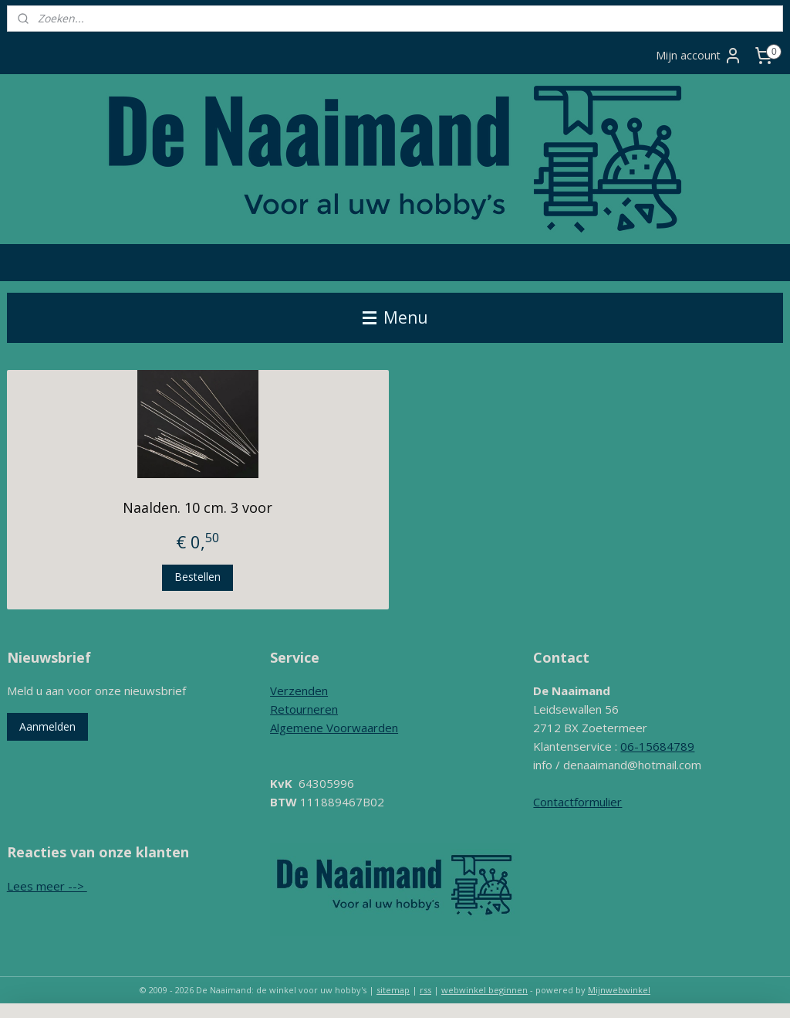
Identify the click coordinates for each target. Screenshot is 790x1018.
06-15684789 (657, 746)
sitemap (393, 990)
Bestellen (197, 576)
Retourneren (304, 709)
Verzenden (299, 690)
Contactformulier (577, 801)
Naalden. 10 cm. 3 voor (197, 507)
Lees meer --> (47, 886)
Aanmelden (47, 726)
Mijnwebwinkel (619, 990)
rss (425, 990)
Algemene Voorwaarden (334, 727)
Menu (395, 317)
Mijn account (699, 55)
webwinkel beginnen (484, 990)
